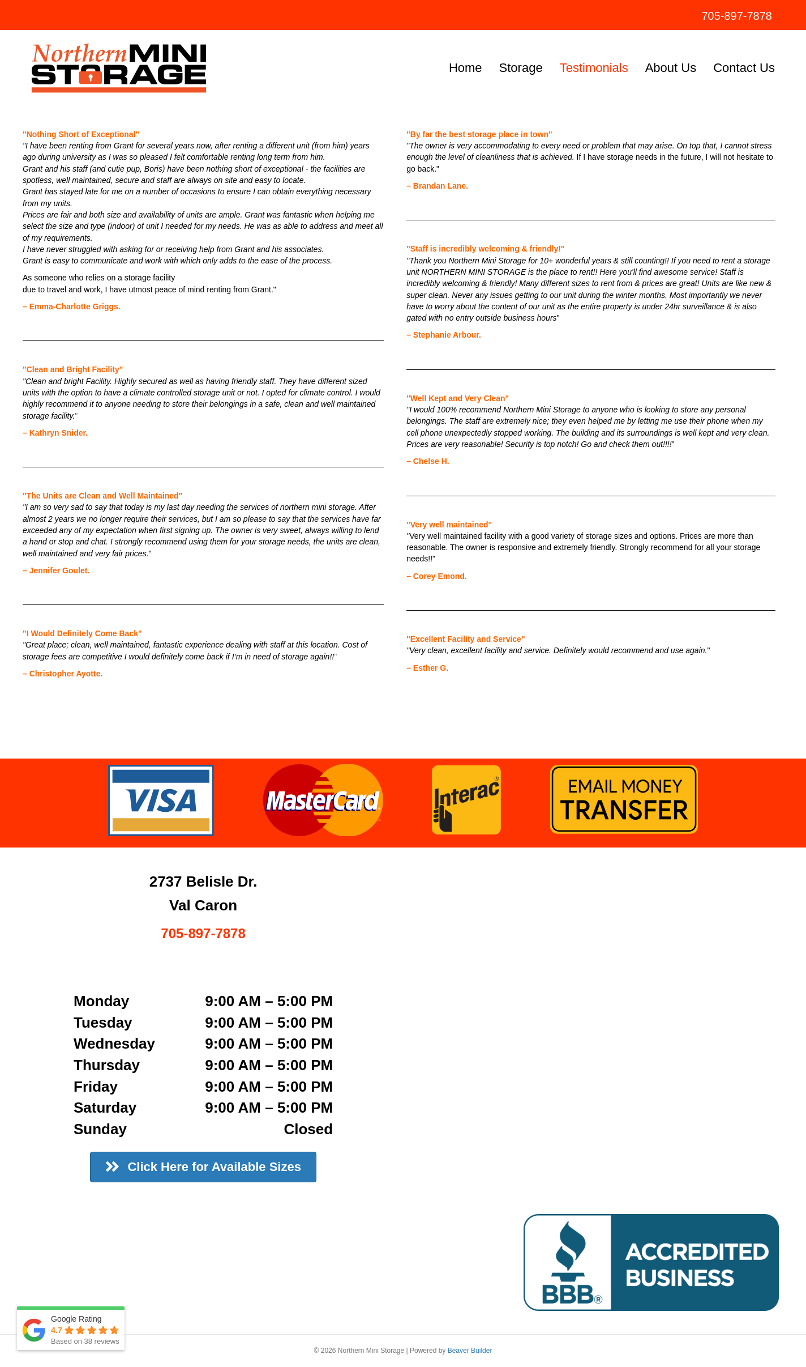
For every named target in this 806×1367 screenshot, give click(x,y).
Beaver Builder (470, 1351)
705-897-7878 (736, 16)
